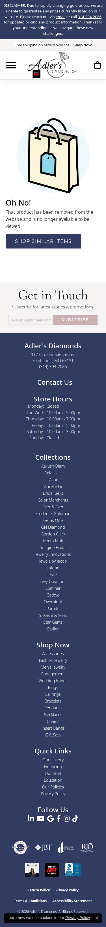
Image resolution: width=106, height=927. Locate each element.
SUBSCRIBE (75, 319)
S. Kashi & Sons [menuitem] (53, 615)
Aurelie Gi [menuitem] (53, 486)
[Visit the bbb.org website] (73, 870)
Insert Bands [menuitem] (53, 728)
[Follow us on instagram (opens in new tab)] (67, 818)
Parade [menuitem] (53, 608)
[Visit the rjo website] (87, 847)
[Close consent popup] (97, 918)
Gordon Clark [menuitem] (53, 534)
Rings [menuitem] (53, 687)
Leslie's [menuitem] (53, 574)
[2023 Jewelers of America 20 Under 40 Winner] (32, 870)
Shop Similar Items (43, 241)
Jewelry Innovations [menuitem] (53, 554)
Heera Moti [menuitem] (53, 540)
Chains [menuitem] (53, 721)
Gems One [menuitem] (53, 520)
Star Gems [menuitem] (53, 622)
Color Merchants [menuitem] (53, 500)
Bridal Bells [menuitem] (53, 493)
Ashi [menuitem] (53, 479)
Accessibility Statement (72, 900)
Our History (53, 759)
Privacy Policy (53, 793)
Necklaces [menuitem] (53, 714)
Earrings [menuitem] (52, 694)
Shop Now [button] (82, 45)
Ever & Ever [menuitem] (52, 506)
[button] (97, 65)
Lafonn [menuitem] (53, 568)
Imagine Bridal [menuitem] (53, 547)
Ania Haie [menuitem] (53, 473)
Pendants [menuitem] (53, 707)
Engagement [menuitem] (53, 674)
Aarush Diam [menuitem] (53, 466)
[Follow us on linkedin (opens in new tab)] (31, 818)
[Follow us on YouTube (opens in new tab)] (40, 818)
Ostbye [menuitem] (53, 595)
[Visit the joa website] (66, 847)
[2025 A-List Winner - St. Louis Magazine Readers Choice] (52, 870)
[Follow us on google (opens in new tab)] (50, 818)
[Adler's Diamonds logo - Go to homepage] (51, 65)
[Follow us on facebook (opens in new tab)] (59, 818)
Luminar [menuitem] (52, 588)
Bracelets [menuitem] (53, 701)
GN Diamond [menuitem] (53, 527)
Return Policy (38, 890)
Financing (53, 766)
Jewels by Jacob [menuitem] (53, 561)
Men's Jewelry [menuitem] (53, 667)
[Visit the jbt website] (43, 847)
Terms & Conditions (30, 900)
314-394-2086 (89, 16)
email (60, 16)
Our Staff (53, 773)
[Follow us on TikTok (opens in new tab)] (75, 818)
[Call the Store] (53, 366)
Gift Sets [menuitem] (52, 735)
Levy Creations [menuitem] (53, 581)
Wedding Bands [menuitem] (53, 680)
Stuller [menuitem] (53, 629)
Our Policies (53, 787)
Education (53, 780)
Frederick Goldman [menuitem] (53, 513)
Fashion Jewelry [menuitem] (53, 660)
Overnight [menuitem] (53, 601)
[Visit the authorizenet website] (20, 847)
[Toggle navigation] (10, 65)
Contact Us (53, 382)
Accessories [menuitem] (53, 653)
